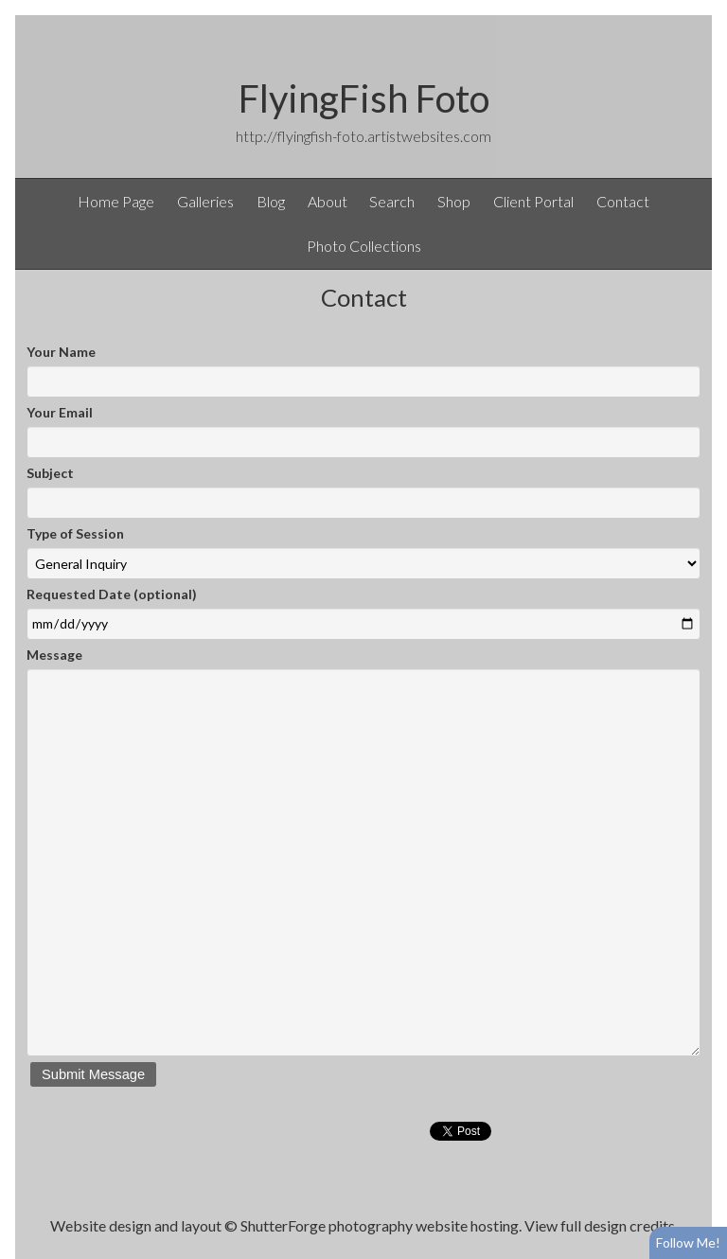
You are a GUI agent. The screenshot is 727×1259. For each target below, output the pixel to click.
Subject (50, 473)
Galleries (205, 201)
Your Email (60, 412)
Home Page (116, 201)
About (327, 201)
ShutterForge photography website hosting (379, 1225)
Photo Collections (364, 246)
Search (392, 201)
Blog (271, 201)
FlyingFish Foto (364, 98)
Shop (453, 201)
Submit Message (93, 1074)
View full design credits (599, 1225)
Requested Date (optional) (112, 594)
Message (54, 655)
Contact (622, 201)
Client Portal (533, 201)
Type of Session (75, 533)
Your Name (61, 352)
